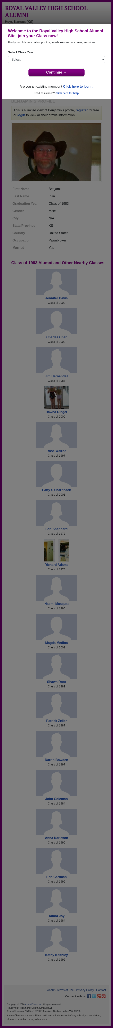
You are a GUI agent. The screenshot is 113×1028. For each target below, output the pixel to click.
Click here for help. (67, 93)
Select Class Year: (21, 52)
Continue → (56, 72)
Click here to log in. (78, 86)
